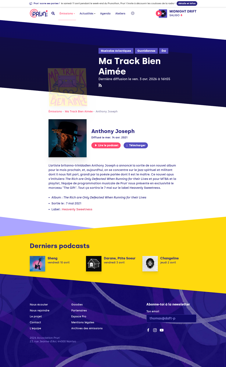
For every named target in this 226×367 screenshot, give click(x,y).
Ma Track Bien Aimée (79, 111)
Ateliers (120, 13)
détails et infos (186, 3)
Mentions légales (82, 322)
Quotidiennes (146, 50)
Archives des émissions (87, 328)
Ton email (152, 311)
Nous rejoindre (39, 310)
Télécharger (136, 145)
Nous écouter (39, 304)
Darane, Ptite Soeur (120, 258)
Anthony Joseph (107, 111)
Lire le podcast (106, 145)
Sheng (52, 258)
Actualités (87, 13)
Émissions (67, 13)
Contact (35, 322)
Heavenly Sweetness (77, 209)
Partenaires (79, 310)
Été (164, 50)
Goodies (77, 304)
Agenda (105, 13)
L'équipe (35, 328)
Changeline (169, 258)
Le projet (36, 316)
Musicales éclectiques (116, 50)
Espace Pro (78, 316)
